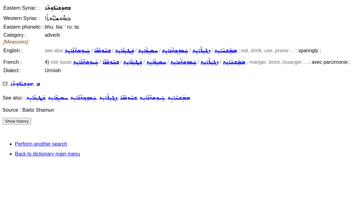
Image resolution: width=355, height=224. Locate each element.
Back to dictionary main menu (47, 153)
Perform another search (41, 144)
